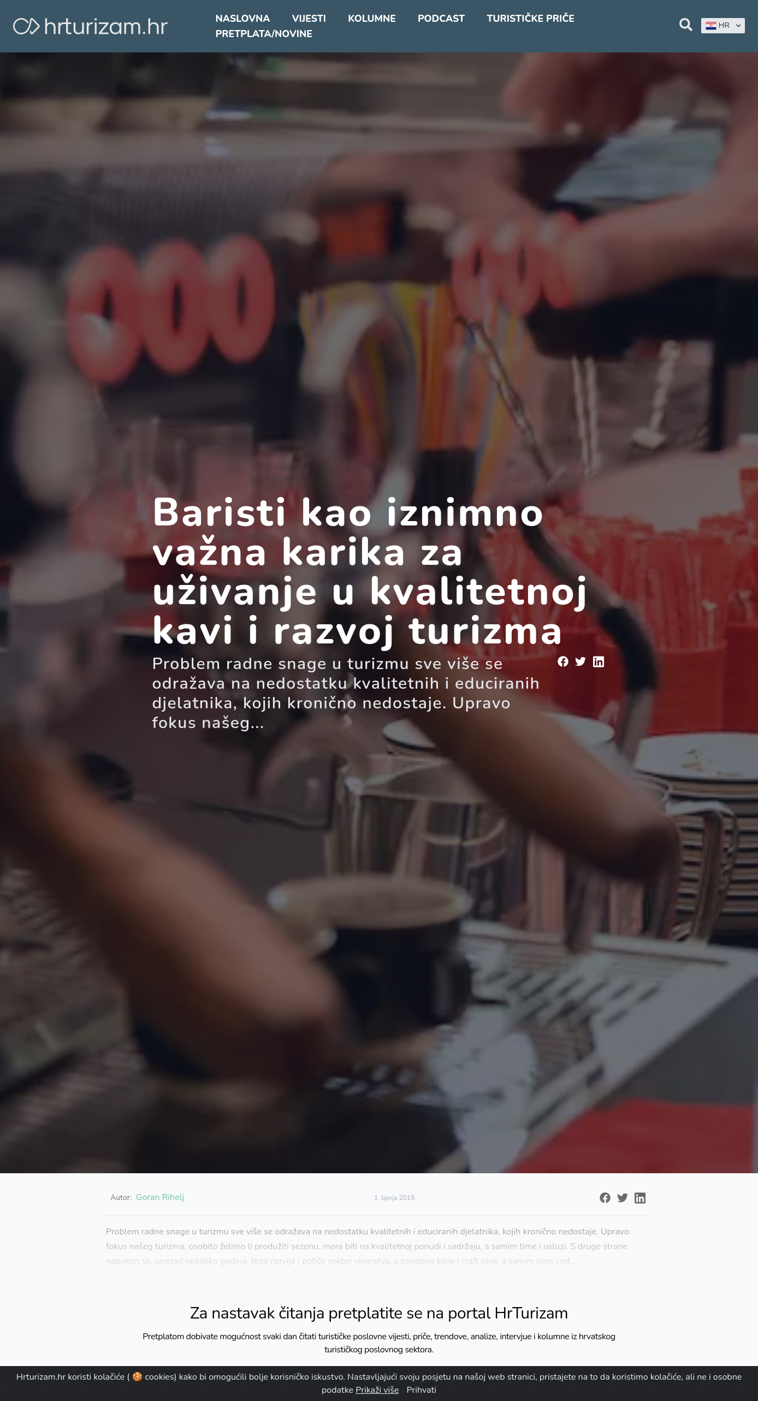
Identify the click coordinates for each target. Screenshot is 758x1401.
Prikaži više (377, 1390)
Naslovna (243, 18)
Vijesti (309, 18)
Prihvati (421, 1390)
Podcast (441, 18)
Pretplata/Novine (264, 33)
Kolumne (372, 18)
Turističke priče (531, 18)
